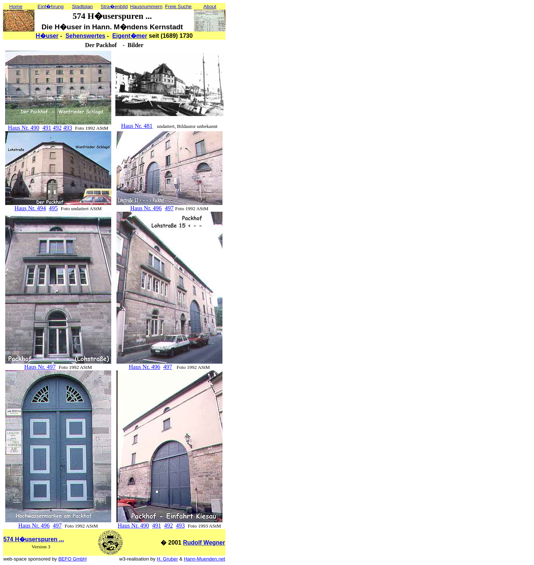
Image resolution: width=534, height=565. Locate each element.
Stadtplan (82, 6)
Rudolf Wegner (204, 542)
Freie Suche (178, 6)
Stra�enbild (114, 6)
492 (57, 128)
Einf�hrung (50, 6)
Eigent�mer (129, 36)
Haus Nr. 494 (30, 208)
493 (67, 128)
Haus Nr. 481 (136, 126)
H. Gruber (167, 559)
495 (53, 208)
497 (169, 208)
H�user (47, 36)
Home (16, 6)
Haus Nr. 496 (146, 208)
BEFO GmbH (72, 559)
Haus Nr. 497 (40, 367)
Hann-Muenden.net (204, 559)
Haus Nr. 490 (23, 128)
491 (46, 128)
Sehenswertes (85, 36)
